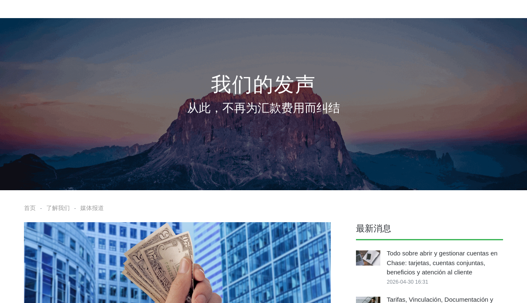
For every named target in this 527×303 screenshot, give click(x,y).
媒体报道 (92, 208)
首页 (30, 208)
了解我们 (58, 208)
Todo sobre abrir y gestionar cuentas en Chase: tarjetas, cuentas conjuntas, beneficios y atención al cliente (442, 263)
